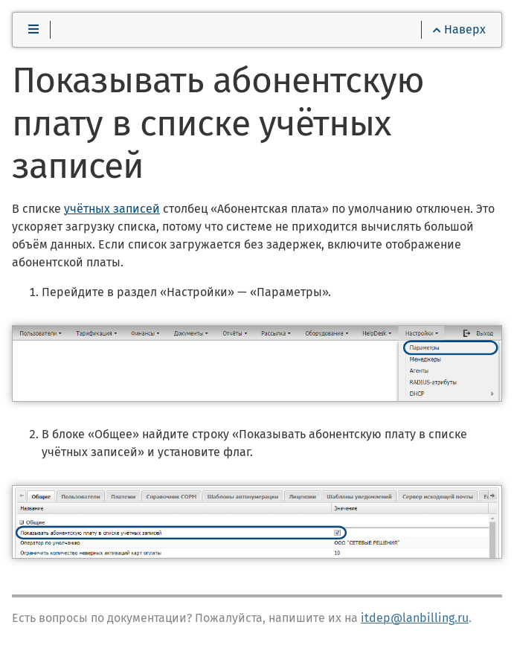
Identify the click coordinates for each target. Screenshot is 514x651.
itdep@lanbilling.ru (415, 618)
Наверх (459, 29)
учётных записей (112, 209)
